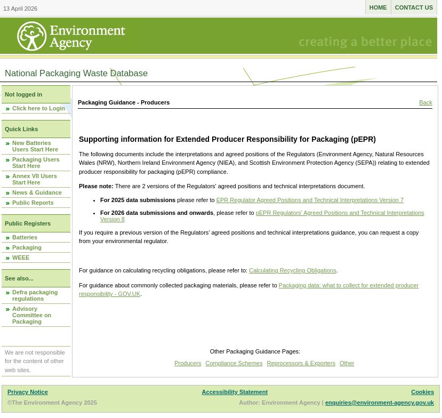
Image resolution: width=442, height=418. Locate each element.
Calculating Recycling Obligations (292, 270)
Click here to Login (38, 108)
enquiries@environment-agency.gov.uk (379, 402)
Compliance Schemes (233, 363)
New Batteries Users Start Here (35, 146)
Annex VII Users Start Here (34, 179)
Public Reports (33, 202)
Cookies (422, 392)
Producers (187, 363)
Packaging (27, 247)
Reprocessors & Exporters (301, 363)
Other (347, 363)
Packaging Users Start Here (36, 162)
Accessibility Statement (235, 392)
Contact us (414, 7)
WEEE (20, 257)
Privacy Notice (27, 392)
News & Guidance (37, 192)
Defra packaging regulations (35, 295)
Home (378, 7)
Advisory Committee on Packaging (31, 315)
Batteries (24, 237)
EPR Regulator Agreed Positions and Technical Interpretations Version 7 (310, 200)
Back (425, 102)
